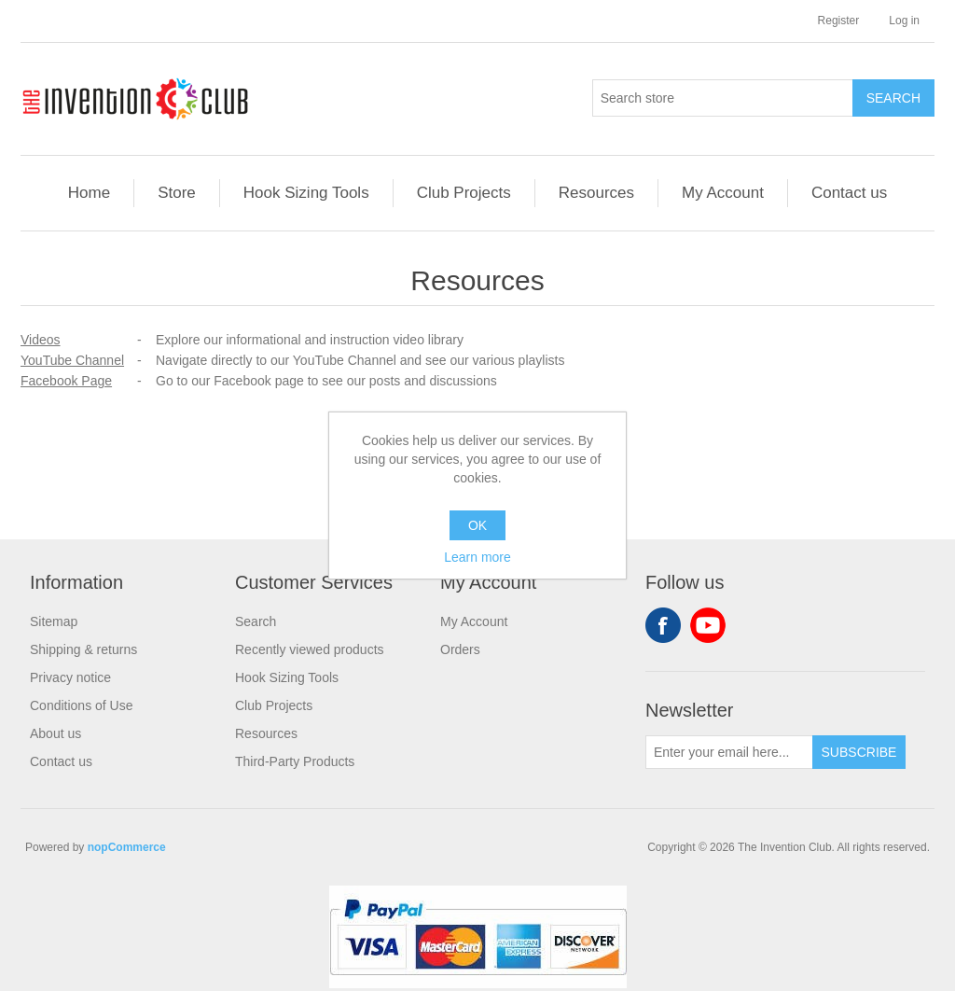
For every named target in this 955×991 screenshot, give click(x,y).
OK (477, 525)
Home (89, 193)
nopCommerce (127, 847)
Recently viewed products (309, 649)
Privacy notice (70, 677)
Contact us (849, 193)
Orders (460, 649)
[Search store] (722, 98)
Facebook (663, 625)
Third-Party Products (294, 761)
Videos (41, 339)
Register (839, 20)
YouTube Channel (72, 360)
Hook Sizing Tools (306, 193)
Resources (596, 193)
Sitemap (53, 621)
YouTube (708, 625)
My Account (723, 193)
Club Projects (464, 193)
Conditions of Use (81, 705)
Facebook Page (66, 380)
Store (177, 193)
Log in (904, 20)
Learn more (477, 557)
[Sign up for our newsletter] (729, 752)
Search (255, 621)
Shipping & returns (83, 649)
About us (55, 733)
